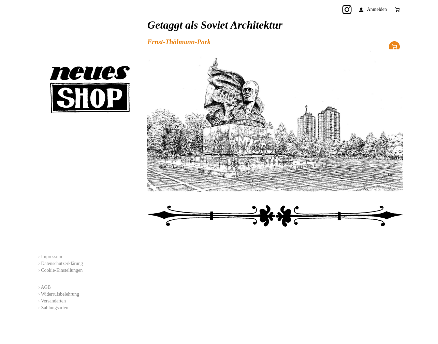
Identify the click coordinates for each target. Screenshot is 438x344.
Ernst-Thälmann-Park (179, 42)
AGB (46, 287)
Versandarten (53, 300)
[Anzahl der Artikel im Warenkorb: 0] (397, 10)
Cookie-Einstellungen (62, 270)
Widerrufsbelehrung (60, 294)
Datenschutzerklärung (62, 263)
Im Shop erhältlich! (394, 46)
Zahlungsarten (54, 307)
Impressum (51, 256)
